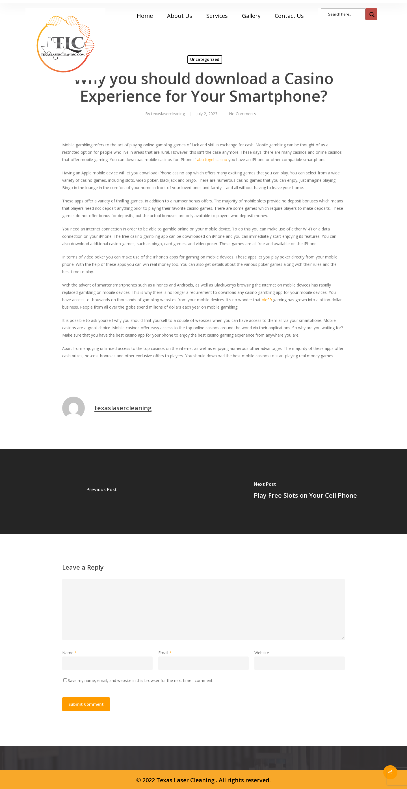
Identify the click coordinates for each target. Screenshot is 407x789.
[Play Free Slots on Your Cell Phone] (305, 491)
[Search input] (345, 13)
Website (261, 652)
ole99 (267, 299)
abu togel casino (212, 159)
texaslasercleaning (168, 113)
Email (165, 652)
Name (69, 652)
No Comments (242, 113)
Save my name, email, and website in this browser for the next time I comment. (140, 680)
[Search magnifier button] (371, 14)
